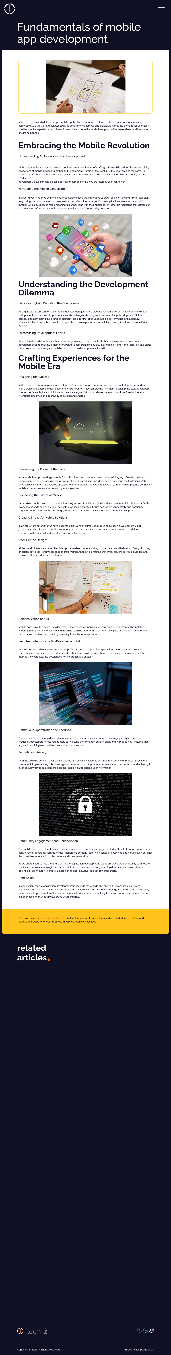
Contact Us (147, 1349)
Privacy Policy (131, 1349)
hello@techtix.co (52, 918)
